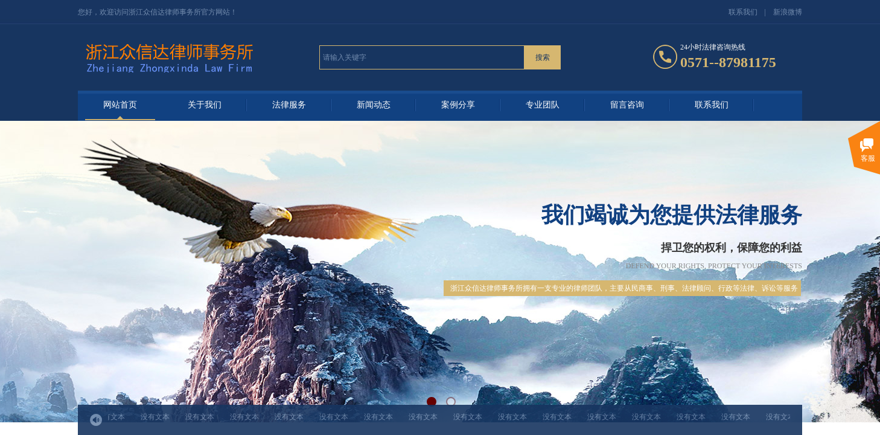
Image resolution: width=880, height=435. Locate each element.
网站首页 (120, 104)
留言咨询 (627, 104)
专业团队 (543, 104)
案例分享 (458, 104)
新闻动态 (374, 104)
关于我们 (205, 104)
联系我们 (712, 104)
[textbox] (421, 57)
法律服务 (289, 104)
